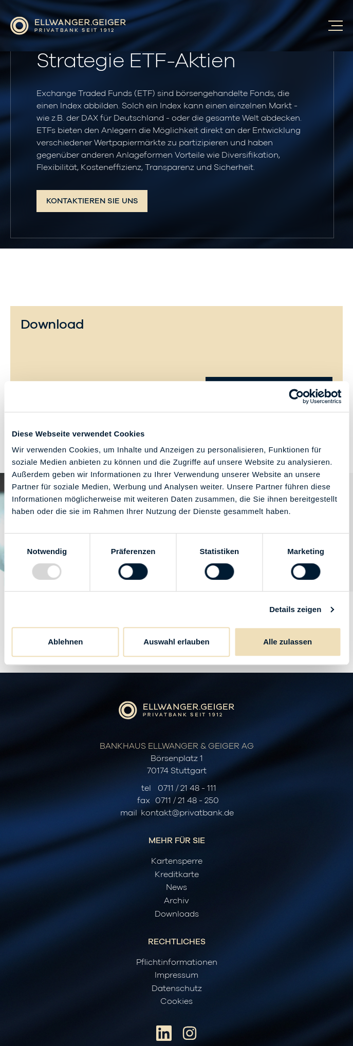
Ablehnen (65, 641)
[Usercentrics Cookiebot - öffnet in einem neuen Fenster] (296, 396)
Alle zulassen (287, 641)
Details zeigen (295, 609)
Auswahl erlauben (176, 641)
